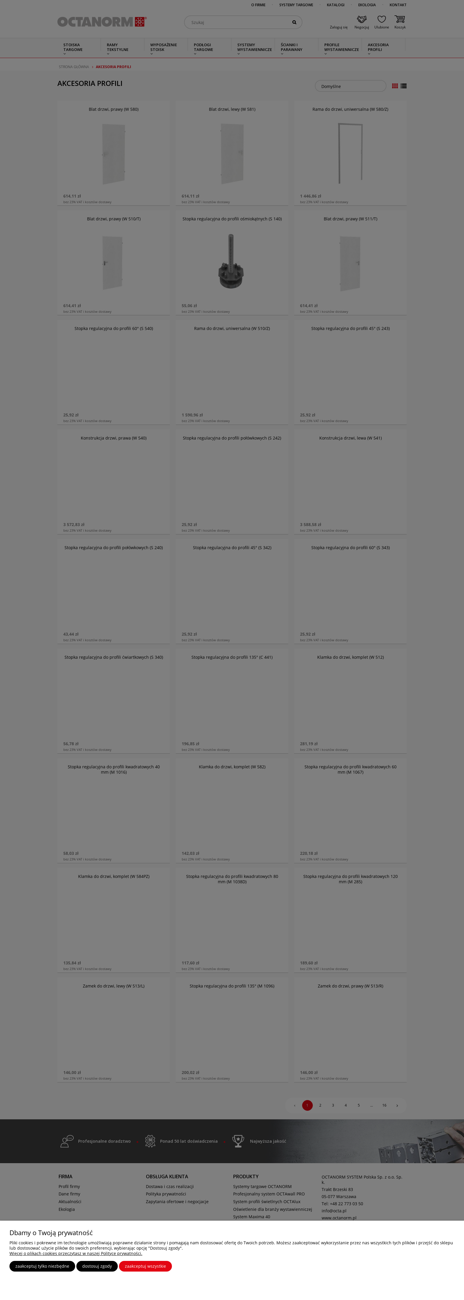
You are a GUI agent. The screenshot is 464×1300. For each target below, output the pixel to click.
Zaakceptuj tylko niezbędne (42, 1266)
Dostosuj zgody (97, 1266)
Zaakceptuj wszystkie (145, 1266)
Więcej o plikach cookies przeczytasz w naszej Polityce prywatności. (75, 1253)
